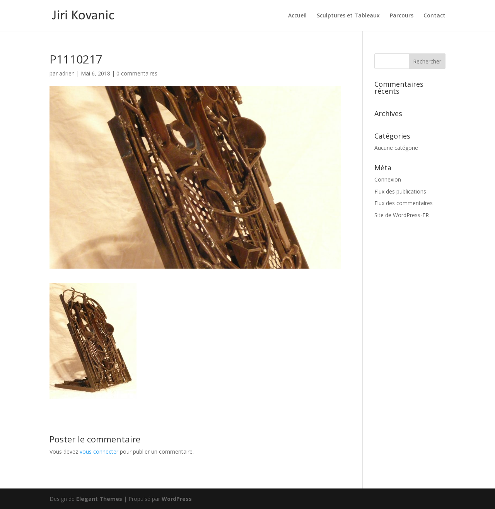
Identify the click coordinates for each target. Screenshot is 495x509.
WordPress (177, 498)
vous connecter (99, 451)
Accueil (297, 16)
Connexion (387, 179)
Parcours (401, 16)
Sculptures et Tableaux (348, 16)
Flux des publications (400, 191)
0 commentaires (136, 73)
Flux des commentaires (403, 203)
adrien (67, 73)
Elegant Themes (99, 498)
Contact (434, 16)
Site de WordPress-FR (401, 215)
